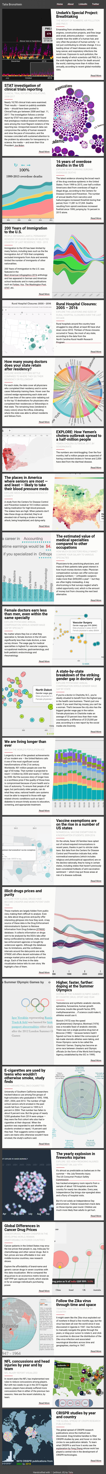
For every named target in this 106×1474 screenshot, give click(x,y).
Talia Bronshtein (12, 4)
